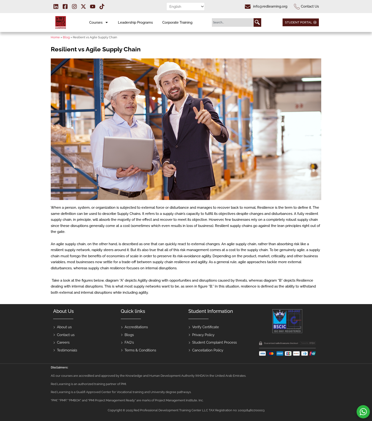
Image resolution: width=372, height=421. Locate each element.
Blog (66, 37)
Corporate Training (177, 22)
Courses (98, 22)
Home (55, 37)
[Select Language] (185, 6)
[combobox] (233, 22)
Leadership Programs (135, 22)
